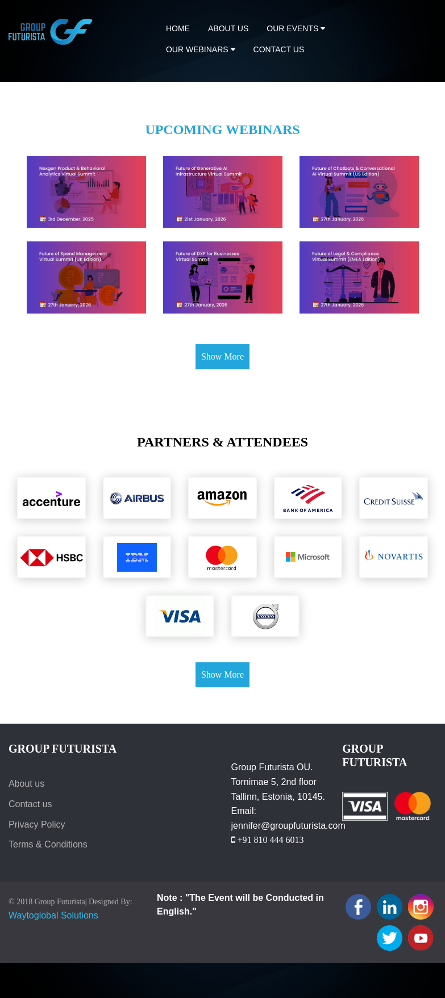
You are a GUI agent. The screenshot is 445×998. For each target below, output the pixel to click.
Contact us (279, 49)
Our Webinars (200, 49)
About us (26, 783)
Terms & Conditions (48, 844)
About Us (228, 28)
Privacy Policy (37, 824)
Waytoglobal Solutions (53, 915)
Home (178, 28)
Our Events (296, 28)
